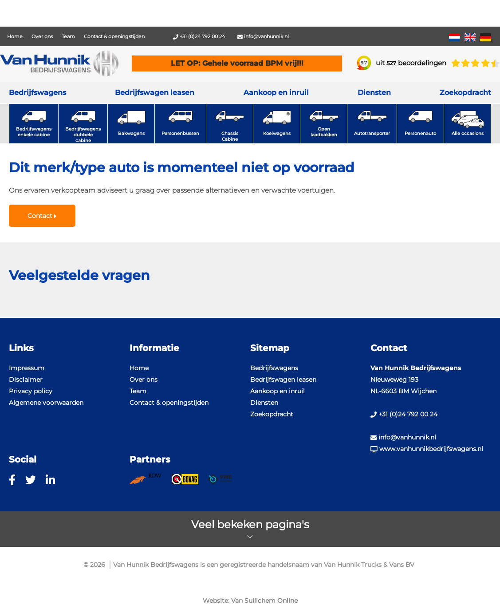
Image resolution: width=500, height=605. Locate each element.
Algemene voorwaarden (46, 403)
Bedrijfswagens (37, 92)
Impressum (26, 368)
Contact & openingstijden (114, 36)
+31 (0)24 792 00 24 (199, 36)
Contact (42, 216)
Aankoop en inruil (276, 92)
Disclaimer (26, 380)
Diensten (264, 403)
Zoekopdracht (465, 92)
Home (15, 36)
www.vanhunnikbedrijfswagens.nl (426, 449)
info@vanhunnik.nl (263, 36)
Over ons (42, 36)
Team (68, 36)
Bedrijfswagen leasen (154, 92)
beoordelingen (416, 63)
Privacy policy (30, 391)
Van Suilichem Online (264, 601)
